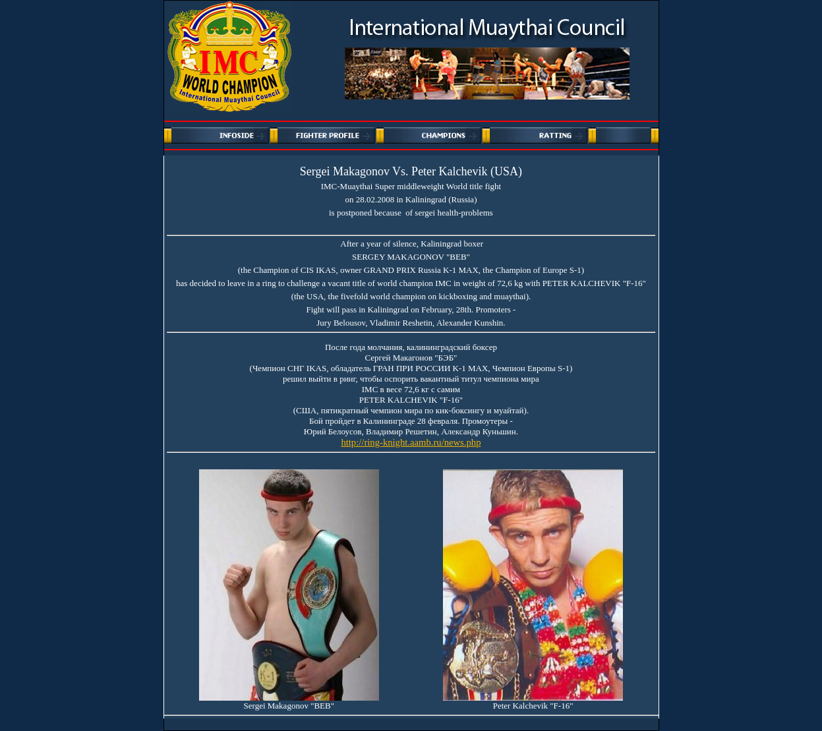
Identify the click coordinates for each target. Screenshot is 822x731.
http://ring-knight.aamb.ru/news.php (411, 442)
